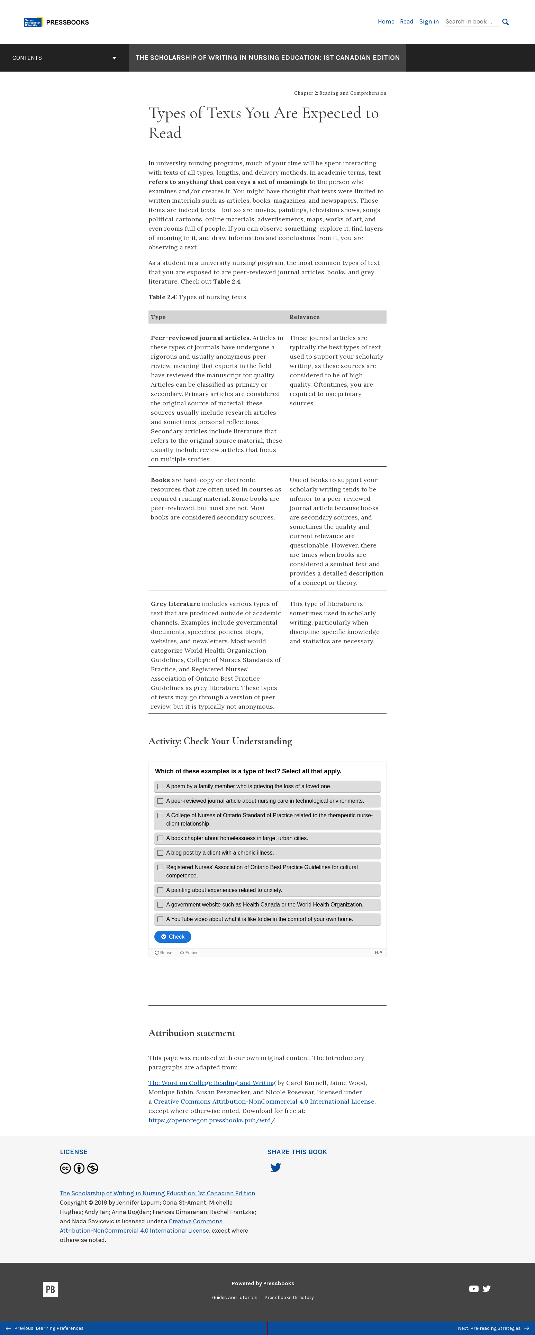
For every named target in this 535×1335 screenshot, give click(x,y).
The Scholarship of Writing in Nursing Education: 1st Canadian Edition (157, 1193)
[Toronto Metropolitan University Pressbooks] (59, 21)
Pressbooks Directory (289, 1297)
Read (407, 21)
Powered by (263, 1283)
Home (386, 21)
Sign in (429, 21)
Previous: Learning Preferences (45, 1328)
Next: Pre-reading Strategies (493, 1328)
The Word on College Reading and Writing (212, 1083)
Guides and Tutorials (234, 1297)
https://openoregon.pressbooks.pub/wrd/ (211, 1120)
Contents (64, 58)
